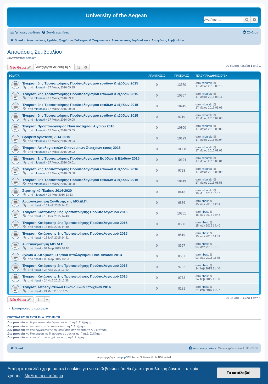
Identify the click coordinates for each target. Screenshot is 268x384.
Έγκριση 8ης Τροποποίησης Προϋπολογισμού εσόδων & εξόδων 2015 (80, 105)
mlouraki (39, 87)
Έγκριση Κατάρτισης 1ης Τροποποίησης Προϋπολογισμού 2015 (74, 276)
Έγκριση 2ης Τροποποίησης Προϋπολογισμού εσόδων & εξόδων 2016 (80, 169)
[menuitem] (55, 32)
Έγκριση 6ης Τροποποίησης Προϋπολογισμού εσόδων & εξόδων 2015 (80, 83)
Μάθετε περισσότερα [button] (44, 376)
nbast (37, 205)
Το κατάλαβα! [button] (238, 373)
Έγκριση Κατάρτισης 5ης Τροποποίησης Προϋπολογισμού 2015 (74, 212)
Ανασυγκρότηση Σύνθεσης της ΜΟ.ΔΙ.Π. (55, 201)
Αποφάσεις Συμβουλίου (34, 52)
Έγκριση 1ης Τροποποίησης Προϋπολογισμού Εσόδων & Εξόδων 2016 (80, 158)
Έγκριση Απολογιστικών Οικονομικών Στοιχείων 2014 (66, 287)
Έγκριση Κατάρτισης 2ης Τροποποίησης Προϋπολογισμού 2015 (74, 266)
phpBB (125, 357)
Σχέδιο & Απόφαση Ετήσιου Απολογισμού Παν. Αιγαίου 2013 (72, 255)
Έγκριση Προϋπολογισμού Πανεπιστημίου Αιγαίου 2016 (68, 126)
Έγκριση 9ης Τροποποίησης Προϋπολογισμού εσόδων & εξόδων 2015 (80, 115)
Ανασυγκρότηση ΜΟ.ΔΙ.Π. (43, 244)
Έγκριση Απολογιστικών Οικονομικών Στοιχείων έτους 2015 (71, 148)
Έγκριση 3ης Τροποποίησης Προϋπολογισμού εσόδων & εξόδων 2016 (80, 180)
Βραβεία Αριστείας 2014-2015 (46, 137)
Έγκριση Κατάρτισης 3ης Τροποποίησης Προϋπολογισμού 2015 (74, 233)
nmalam (31, 57)
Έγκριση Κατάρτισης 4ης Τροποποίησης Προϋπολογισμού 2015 (74, 223)
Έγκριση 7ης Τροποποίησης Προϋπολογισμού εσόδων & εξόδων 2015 (80, 94)
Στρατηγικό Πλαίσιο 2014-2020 (47, 191)
